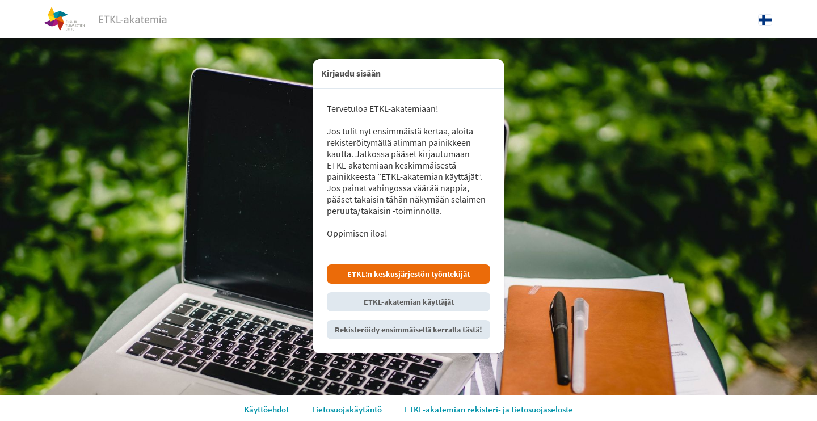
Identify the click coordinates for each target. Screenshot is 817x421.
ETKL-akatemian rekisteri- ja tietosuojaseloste (489, 409)
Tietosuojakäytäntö (346, 409)
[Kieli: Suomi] (765, 19)
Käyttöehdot (266, 409)
